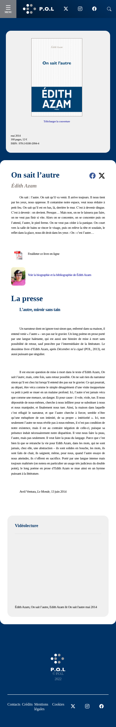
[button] (92, 176)
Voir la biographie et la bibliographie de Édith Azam (59, 275)
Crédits (27, 704)
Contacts (13, 704)
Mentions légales (41, 706)
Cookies (58, 704)
